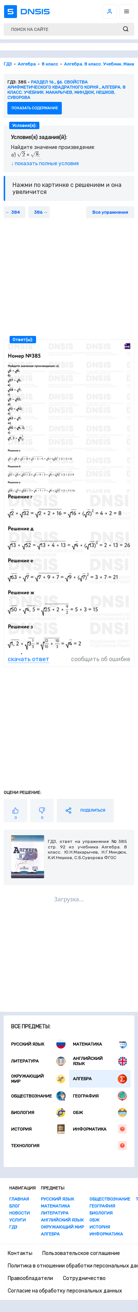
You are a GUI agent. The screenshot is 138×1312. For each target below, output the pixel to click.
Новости (19, 1213)
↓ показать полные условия (45, 163)
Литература (38, 1061)
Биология (38, 1112)
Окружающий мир (38, 1079)
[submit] (125, 29)
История (38, 1129)
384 (15, 212)
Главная (19, 1199)
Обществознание (38, 1095)
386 (38, 212)
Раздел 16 (42, 82)
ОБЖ (100, 1112)
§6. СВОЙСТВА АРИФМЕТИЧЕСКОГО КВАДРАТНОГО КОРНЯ (52, 84)
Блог (14, 1206)
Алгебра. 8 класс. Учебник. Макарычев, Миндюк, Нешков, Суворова (66, 92)
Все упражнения (110, 212)
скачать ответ (28, 659)
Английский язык (100, 1061)
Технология (69, 1145)
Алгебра (100, 1079)
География (100, 1095)
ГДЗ (13, 1227)
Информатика (100, 1129)
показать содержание (34, 108)
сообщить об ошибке (100, 659)
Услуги (17, 1220)
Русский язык (38, 1044)
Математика (100, 1044)
